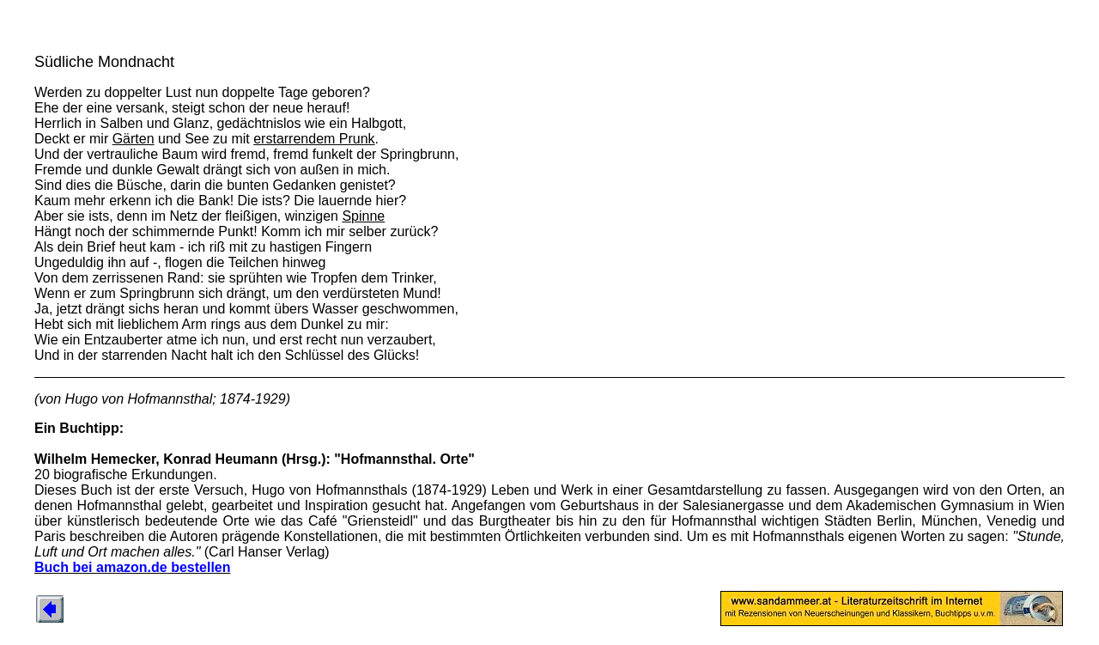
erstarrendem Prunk (313, 138)
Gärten (133, 138)
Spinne (363, 216)
